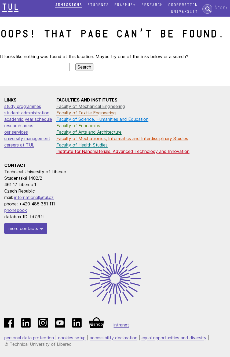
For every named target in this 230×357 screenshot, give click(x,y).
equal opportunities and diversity (173, 337)
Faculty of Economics (78, 125)
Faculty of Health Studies (82, 145)
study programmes (22, 106)
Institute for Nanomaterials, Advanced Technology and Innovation (122, 151)
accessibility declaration (113, 337)
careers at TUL (19, 145)
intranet (121, 325)
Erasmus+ (125, 4)
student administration (26, 112)
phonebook (15, 210)
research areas (18, 125)
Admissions (68, 4)
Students (98, 4)
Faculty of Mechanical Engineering (90, 106)
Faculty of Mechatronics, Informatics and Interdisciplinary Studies (122, 138)
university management (27, 138)
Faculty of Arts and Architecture (89, 132)
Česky (221, 8)
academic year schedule (28, 119)
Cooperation (183, 4)
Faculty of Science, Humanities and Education (102, 119)
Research (152, 4)
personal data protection (29, 337)
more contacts (23, 228)
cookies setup (72, 337)
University (184, 11)
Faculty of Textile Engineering (86, 112)
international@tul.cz (34, 197)
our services (16, 132)
